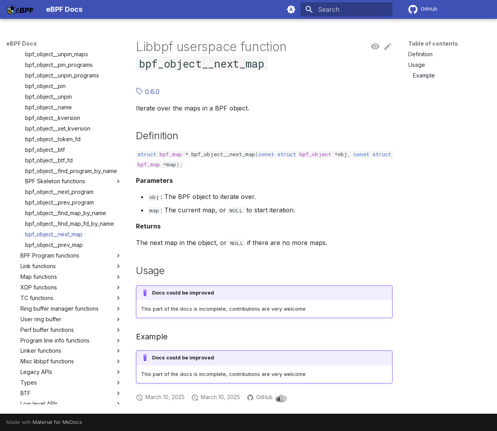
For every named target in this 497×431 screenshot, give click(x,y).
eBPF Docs (21, 43)
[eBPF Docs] (20, 9)
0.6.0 (148, 92)
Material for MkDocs (57, 422)
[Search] (346, 9)
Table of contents (433, 43)
